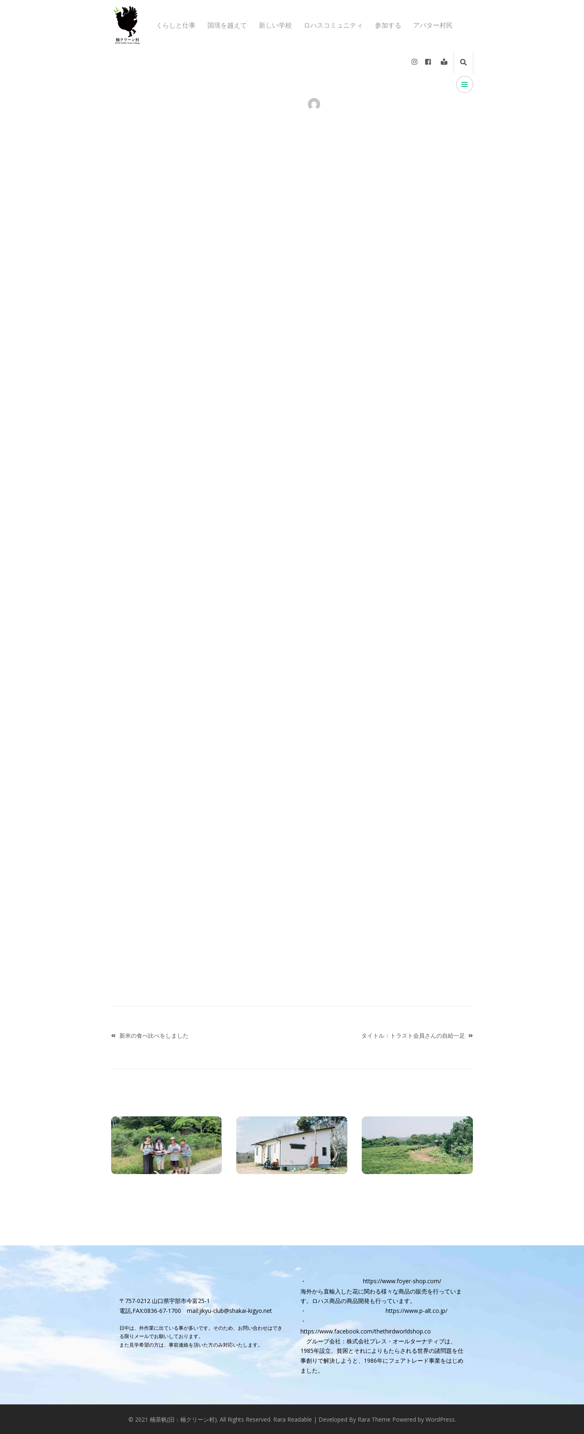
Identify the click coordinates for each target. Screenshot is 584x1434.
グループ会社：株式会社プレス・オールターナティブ (375, 1341)
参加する (388, 25)
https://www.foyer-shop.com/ (402, 1281)
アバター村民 (433, 25)
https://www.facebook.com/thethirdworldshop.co (365, 1331)
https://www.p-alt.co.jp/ (416, 1311)
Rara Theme (374, 1419)
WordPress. (441, 1419)
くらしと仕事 (175, 25)
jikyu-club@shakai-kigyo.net (235, 1311)
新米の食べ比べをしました (153, 1035)
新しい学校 (275, 25)
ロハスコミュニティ (333, 25)
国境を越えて (227, 25)
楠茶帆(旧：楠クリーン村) (183, 1419)
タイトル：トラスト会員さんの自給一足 (413, 1035)
